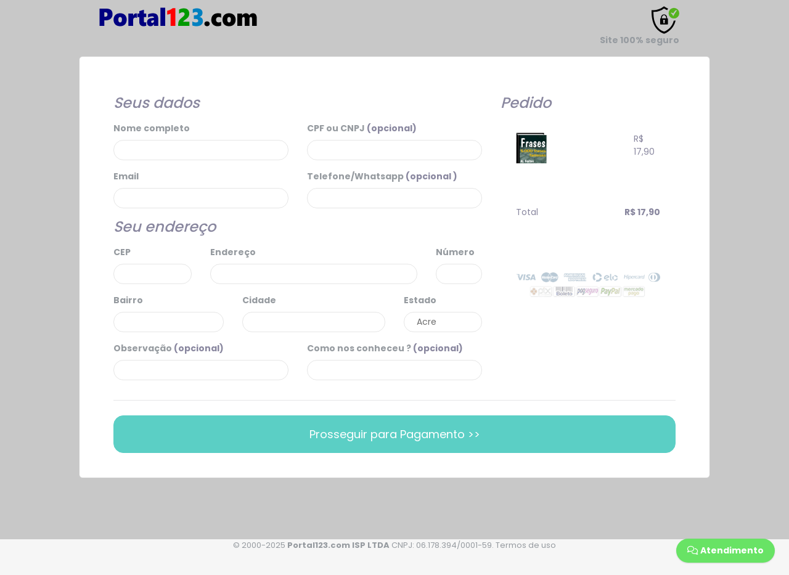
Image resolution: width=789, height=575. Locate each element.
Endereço (233, 252)
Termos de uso (526, 545)
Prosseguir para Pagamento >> (394, 434)
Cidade (259, 300)
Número (455, 252)
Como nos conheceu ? (385, 348)
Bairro (128, 300)
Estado (420, 300)
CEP (122, 252)
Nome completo (151, 128)
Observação (168, 348)
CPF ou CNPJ (362, 128)
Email (126, 176)
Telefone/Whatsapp (382, 176)
